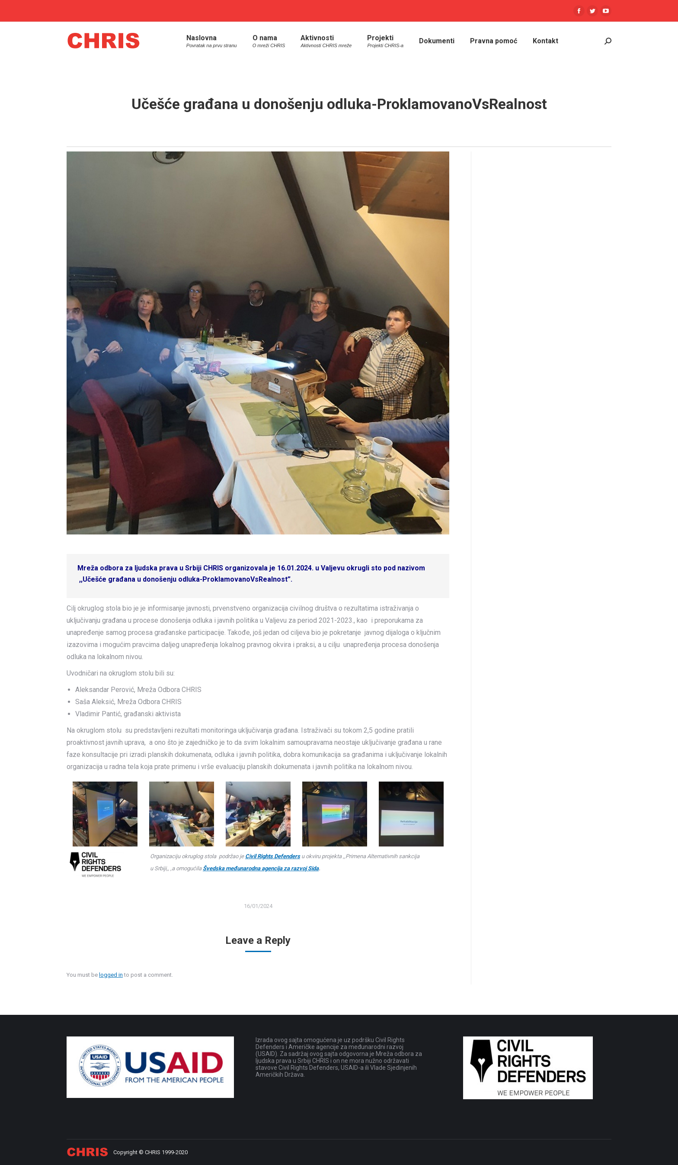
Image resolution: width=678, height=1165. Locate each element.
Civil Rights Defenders (272, 856)
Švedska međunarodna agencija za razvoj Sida (261, 868)
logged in (111, 975)
